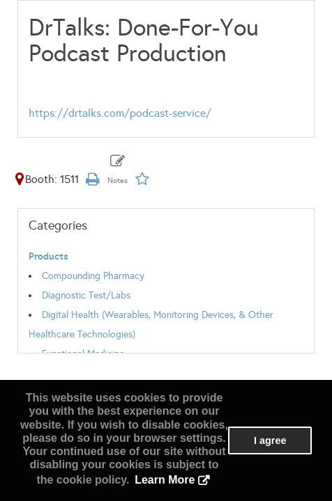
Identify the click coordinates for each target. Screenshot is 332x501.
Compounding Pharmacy (93, 276)
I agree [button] (270, 440)
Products (48, 256)
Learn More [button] (165, 480)
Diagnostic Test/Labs (86, 295)
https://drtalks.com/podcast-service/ (120, 113)
